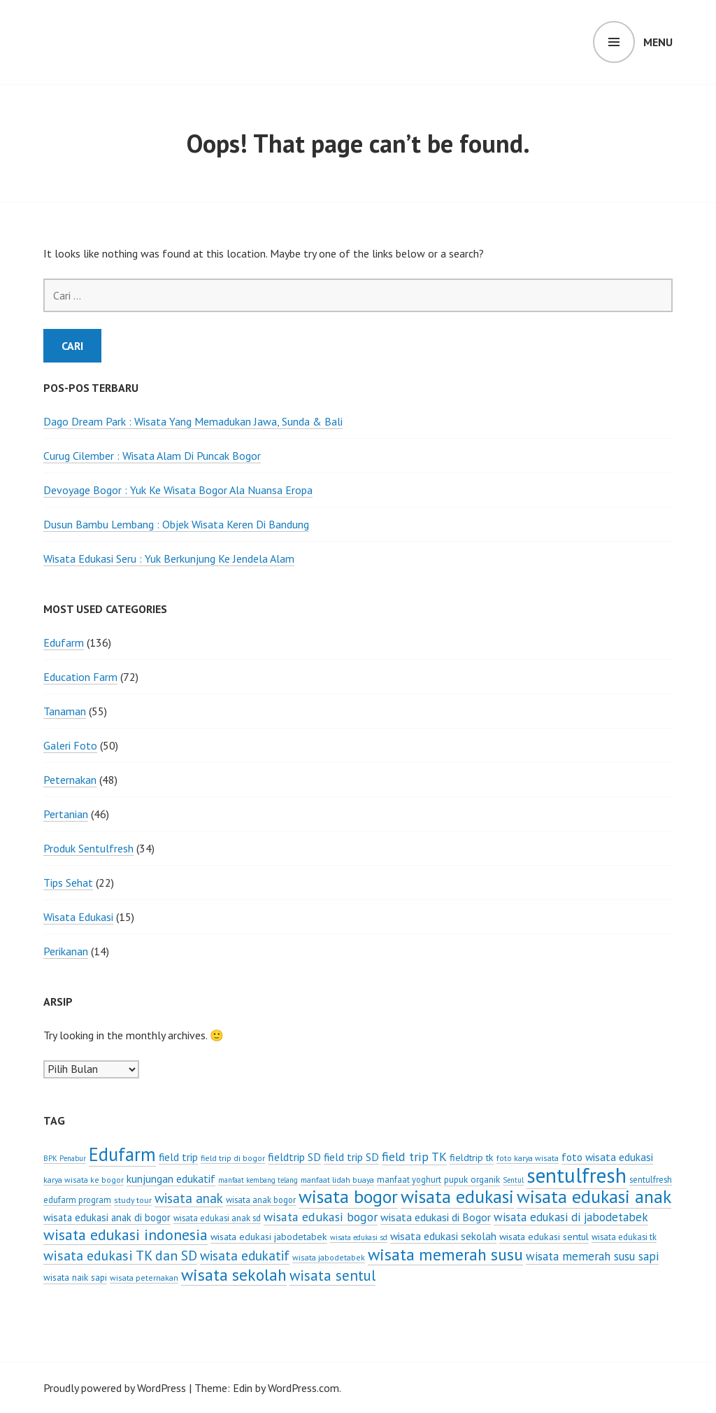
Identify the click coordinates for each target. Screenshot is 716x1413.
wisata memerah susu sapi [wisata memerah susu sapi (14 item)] (592, 1256)
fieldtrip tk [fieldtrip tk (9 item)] (472, 1157)
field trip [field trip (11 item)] (178, 1157)
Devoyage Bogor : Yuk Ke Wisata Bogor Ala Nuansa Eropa (178, 490)
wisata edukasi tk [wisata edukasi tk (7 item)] (624, 1236)
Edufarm (63, 642)
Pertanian (65, 814)
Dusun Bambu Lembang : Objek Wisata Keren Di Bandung (176, 524)
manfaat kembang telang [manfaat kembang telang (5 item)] (258, 1180)
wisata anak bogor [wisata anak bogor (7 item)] (261, 1199)
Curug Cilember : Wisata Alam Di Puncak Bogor (152, 456)
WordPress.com (303, 1388)
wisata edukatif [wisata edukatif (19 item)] (244, 1255)
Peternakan (69, 780)
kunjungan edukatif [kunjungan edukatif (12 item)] (171, 1179)
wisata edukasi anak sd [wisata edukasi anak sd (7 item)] (217, 1217)
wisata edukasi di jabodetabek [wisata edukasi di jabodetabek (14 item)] (571, 1217)
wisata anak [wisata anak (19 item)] (189, 1198)
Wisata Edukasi (78, 917)
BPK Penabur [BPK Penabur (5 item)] (64, 1158)
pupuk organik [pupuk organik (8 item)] (472, 1179)
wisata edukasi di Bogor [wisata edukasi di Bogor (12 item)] (435, 1217)
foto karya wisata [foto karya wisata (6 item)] (527, 1158)
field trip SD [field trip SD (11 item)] (351, 1157)
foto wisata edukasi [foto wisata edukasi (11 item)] (607, 1157)
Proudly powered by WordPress (114, 1388)
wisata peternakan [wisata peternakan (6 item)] (144, 1277)
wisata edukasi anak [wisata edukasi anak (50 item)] (594, 1196)
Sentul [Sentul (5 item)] (513, 1180)
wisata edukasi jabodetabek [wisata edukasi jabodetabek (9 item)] (268, 1236)
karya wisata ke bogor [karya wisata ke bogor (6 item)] (83, 1179)
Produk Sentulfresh (88, 848)
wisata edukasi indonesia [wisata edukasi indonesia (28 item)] (125, 1234)
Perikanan (65, 951)
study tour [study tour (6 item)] (133, 1200)
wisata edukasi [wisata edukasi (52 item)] (457, 1196)
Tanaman (64, 711)
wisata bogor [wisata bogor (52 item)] (348, 1196)
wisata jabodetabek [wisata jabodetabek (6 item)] (328, 1257)
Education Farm (80, 677)
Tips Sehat (68, 883)
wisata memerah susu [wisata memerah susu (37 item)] (445, 1254)
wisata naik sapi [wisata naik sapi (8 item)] (75, 1277)
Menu (658, 42)
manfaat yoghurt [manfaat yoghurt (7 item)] (409, 1179)
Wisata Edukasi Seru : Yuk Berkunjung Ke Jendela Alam (168, 558)
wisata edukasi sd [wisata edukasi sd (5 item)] (358, 1237)
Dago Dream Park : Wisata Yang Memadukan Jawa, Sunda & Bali (193, 421)
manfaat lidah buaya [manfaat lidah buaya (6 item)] (337, 1179)
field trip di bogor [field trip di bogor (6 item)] (233, 1158)
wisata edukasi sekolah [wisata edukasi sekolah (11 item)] (443, 1236)
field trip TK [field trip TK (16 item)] (414, 1156)
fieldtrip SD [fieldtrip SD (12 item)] (294, 1157)
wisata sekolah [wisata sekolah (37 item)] (234, 1274)
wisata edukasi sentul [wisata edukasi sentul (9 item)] (544, 1236)
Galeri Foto (70, 745)
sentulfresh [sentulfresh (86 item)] (576, 1175)
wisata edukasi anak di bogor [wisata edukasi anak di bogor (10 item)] (107, 1217)
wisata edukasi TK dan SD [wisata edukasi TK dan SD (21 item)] (120, 1255)
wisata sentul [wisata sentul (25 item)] (332, 1275)
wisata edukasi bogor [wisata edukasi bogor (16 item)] (321, 1217)
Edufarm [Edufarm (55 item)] (122, 1154)
